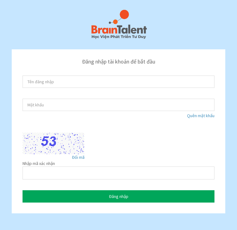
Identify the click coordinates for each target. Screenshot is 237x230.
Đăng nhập (118, 196)
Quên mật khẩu (200, 115)
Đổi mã (78, 157)
